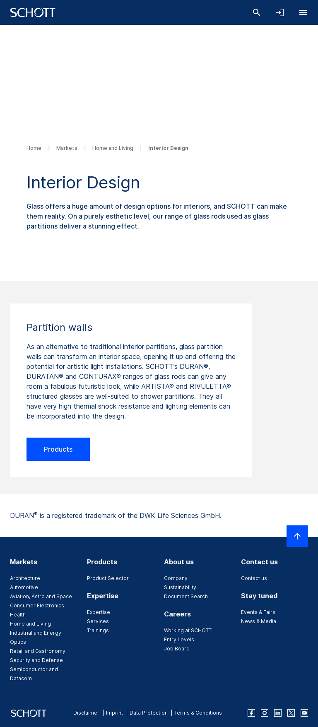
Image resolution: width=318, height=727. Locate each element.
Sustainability (180, 587)
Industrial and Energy (35, 633)
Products (58, 449)
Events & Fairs (258, 612)
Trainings (98, 630)
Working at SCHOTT (188, 630)
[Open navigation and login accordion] (280, 12)
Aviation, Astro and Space (41, 596)
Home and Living (113, 148)
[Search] (257, 12)
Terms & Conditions (198, 713)
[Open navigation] (303, 12)
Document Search (186, 596)
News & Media (258, 621)
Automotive (24, 587)
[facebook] (251, 713)
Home (34, 148)
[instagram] (264, 713)
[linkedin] (278, 713)
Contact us (254, 578)
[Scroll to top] (297, 536)
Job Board (177, 648)
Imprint (114, 713)
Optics (18, 642)
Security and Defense (36, 660)
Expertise (98, 612)
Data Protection (149, 713)
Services (98, 621)
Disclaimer (86, 713)
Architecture (25, 578)
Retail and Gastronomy (37, 651)
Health (18, 614)
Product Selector (108, 578)
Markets (67, 148)
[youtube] (304, 713)
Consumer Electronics (37, 605)
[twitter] (291, 713)
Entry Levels (179, 639)
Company (176, 578)
